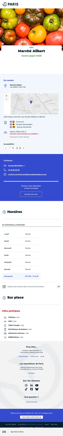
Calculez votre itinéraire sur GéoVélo (23, 131)
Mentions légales (10, 422)
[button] (31, 100)
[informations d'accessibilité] (15, 146)
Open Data (54, 422)
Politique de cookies (26, 425)
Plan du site (39, 425)
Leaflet (41, 111)
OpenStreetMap (51, 111)
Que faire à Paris (17, 432)
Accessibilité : (30, 422)
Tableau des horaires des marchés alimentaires (25, 284)
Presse (47, 422)
